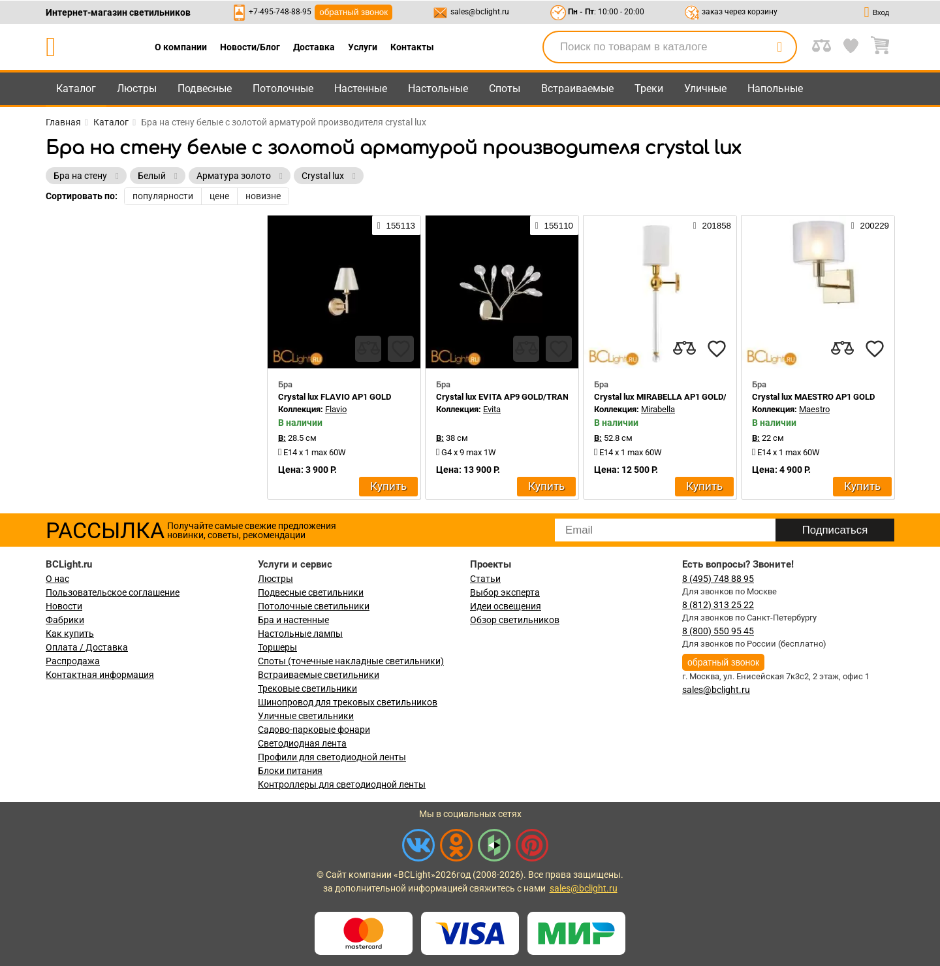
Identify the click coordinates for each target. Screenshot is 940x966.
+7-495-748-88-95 (280, 11)
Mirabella (658, 409)
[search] (779, 47)
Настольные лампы (300, 633)
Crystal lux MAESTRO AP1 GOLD (813, 397)
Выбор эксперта (505, 592)
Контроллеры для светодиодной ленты (342, 784)
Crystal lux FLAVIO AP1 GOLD (334, 397)
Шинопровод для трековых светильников (347, 702)
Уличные (705, 88)
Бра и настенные (293, 620)
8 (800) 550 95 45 (718, 631)
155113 (396, 225)
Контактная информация (100, 674)
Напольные (775, 88)
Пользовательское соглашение (113, 592)
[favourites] (401, 349)
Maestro (814, 409)
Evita (492, 409)
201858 (712, 225)
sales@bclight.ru (479, 11)
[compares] (368, 349)
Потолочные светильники (313, 606)
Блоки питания (290, 770)
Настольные (438, 88)
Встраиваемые (577, 88)
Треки (648, 88)
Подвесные (205, 88)
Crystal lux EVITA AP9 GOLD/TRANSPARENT (520, 397)
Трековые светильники (307, 688)
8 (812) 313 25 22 (718, 605)
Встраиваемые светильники (318, 674)
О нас (57, 578)
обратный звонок (353, 12)
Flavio (336, 409)
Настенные (360, 88)
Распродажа (73, 661)
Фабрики (65, 620)
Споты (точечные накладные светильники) (351, 661)
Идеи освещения (505, 606)
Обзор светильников (514, 620)
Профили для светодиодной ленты (332, 757)
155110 (554, 225)
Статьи (485, 578)
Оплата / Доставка (87, 647)
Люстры (137, 88)
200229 (870, 225)
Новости (64, 606)
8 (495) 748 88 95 (718, 578)
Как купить (70, 633)
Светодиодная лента (302, 743)
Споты (504, 88)
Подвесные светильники (311, 592)
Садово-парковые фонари (314, 729)
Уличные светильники (306, 716)
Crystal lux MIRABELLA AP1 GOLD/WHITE (673, 397)
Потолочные (283, 88)
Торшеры (277, 647)
